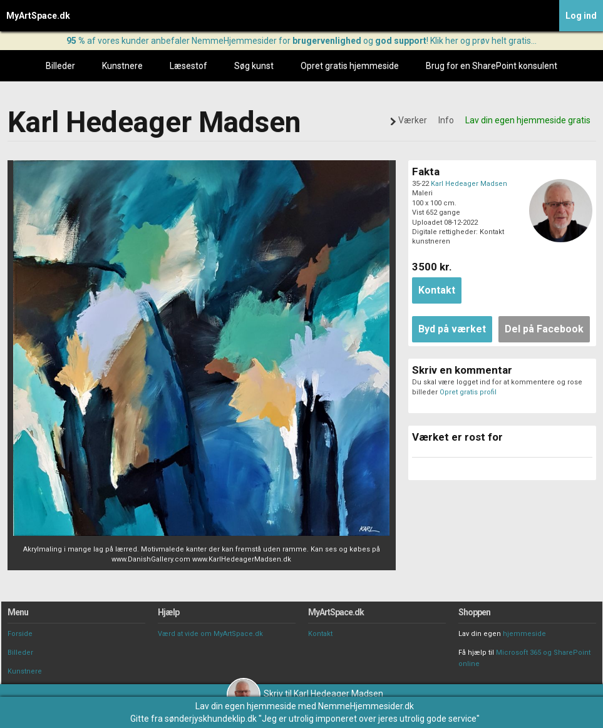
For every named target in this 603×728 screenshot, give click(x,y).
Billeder (60, 66)
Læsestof (188, 66)
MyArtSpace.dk (38, 16)
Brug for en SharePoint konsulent (491, 66)
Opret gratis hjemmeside (350, 66)
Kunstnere (122, 66)
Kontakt (320, 634)
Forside (20, 634)
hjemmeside (524, 634)
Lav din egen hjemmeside (245, 706)
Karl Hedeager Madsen (469, 184)
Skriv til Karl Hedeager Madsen (305, 694)
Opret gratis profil (468, 392)
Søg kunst (254, 66)
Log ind (581, 16)
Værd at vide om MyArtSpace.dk (210, 634)
